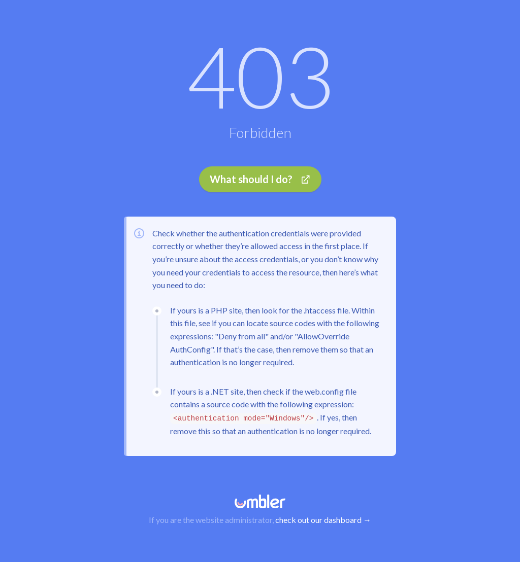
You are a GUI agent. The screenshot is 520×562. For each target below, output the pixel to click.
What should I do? (260, 179)
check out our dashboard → (323, 519)
